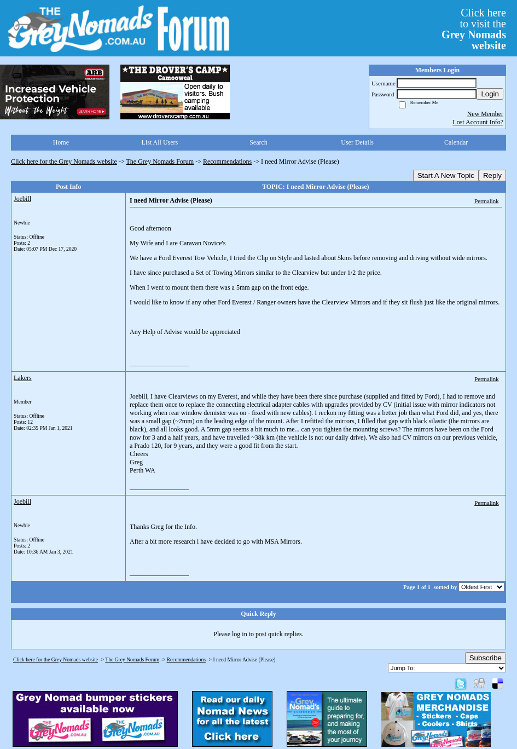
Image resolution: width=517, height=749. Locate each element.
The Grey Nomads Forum (160, 161)
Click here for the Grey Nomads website (64, 161)
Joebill (22, 199)
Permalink (486, 201)
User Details (357, 142)
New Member (485, 114)
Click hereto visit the (474, 29)
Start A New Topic (445, 175)
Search (258, 142)
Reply (492, 175)
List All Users (160, 142)
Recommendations (227, 161)
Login (490, 94)
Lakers (23, 378)
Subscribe (485, 658)
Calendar (456, 142)
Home (61, 142)
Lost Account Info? (477, 122)
